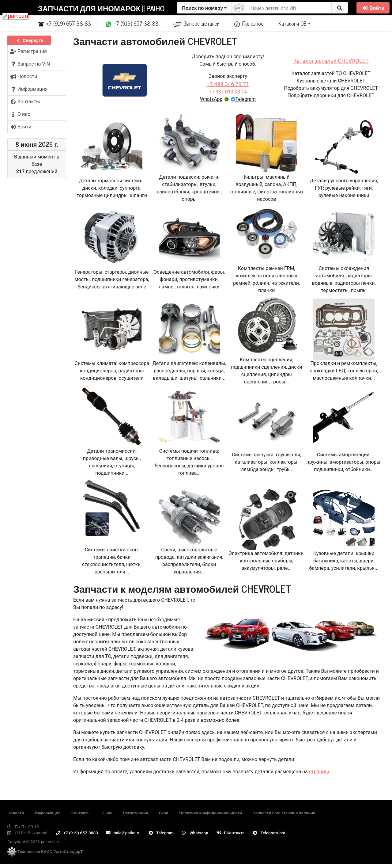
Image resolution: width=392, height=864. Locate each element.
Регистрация (135, 812)
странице (319, 772)
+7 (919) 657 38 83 (64, 23)
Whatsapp (195, 832)
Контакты (81, 812)
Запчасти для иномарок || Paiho (101, 8)
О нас (106, 812)
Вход (163, 812)
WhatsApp (214, 99)
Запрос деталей (196, 23)
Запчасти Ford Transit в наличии (284, 812)
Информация (48, 812)
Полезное (249, 23)
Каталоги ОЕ (292, 23)
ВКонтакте (231, 832)
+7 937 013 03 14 (228, 92)
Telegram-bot (269, 832)
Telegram (243, 99)
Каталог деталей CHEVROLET (331, 61)
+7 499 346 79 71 (227, 84)
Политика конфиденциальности (210, 812)
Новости (15, 812)
